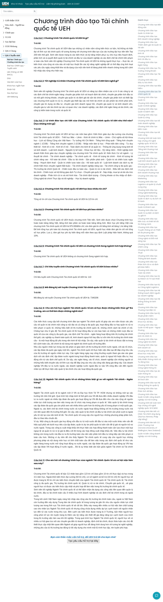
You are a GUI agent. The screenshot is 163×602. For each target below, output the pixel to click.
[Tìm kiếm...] (19, 11)
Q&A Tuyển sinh (12, 55)
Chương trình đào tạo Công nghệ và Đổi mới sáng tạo (148, 238)
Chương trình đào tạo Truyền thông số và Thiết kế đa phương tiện (149, 230)
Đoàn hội (11, 90)
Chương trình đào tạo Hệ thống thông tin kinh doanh (149, 301)
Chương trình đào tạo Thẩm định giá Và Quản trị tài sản (149, 45)
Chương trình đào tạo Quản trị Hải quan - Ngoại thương (149, 327)
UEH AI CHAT (73, 4)
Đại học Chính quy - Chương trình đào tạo (15, 61)
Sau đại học (10, 42)
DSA (9, 78)
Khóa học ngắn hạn (16, 86)
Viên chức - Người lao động (14, 26)
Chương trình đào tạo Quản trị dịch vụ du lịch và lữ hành (149, 198)
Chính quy (9, 33)
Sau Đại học (12, 93)
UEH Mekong (11, 46)
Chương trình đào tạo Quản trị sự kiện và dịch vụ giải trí (148, 213)
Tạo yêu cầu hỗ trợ (34, 4)
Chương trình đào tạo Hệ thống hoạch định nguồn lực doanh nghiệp (149, 293)
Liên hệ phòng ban (55, 4)
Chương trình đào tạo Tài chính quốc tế (149, 93)
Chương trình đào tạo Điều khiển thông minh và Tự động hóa (149, 359)
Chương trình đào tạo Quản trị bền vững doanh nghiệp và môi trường (149, 397)
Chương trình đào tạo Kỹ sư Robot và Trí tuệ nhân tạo (149, 279)
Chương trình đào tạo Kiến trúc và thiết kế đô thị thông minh (148, 221)
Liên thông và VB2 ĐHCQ (15, 73)
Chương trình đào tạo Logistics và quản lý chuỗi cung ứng (149, 184)
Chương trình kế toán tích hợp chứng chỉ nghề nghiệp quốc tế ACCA (149, 141)
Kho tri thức (17, 4)
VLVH (8, 37)
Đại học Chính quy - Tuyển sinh (16, 67)
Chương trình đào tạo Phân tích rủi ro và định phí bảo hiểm (148, 264)
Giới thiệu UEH (12, 20)
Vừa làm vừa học (14, 82)
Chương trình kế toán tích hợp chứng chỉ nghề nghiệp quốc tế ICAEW (149, 405)
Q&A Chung (10, 51)
